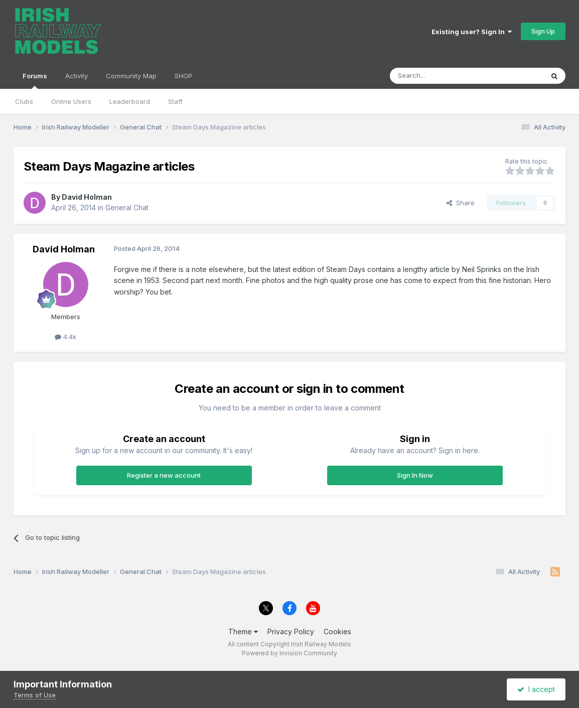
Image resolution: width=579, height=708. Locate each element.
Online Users (71, 101)
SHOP (183, 76)
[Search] (441, 76)
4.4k (65, 337)
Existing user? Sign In (471, 32)
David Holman (87, 197)
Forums (35, 80)
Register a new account (164, 475)
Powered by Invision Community (289, 653)
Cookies (337, 631)
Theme (243, 631)
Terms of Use (35, 695)
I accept (536, 689)
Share (461, 203)
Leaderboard (129, 101)
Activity (76, 76)
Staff (175, 101)
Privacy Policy (290, 631)
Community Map (131, 76)
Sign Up (543, 31)
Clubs (24, 101)
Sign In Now (415, 475)
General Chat (127, 207)
